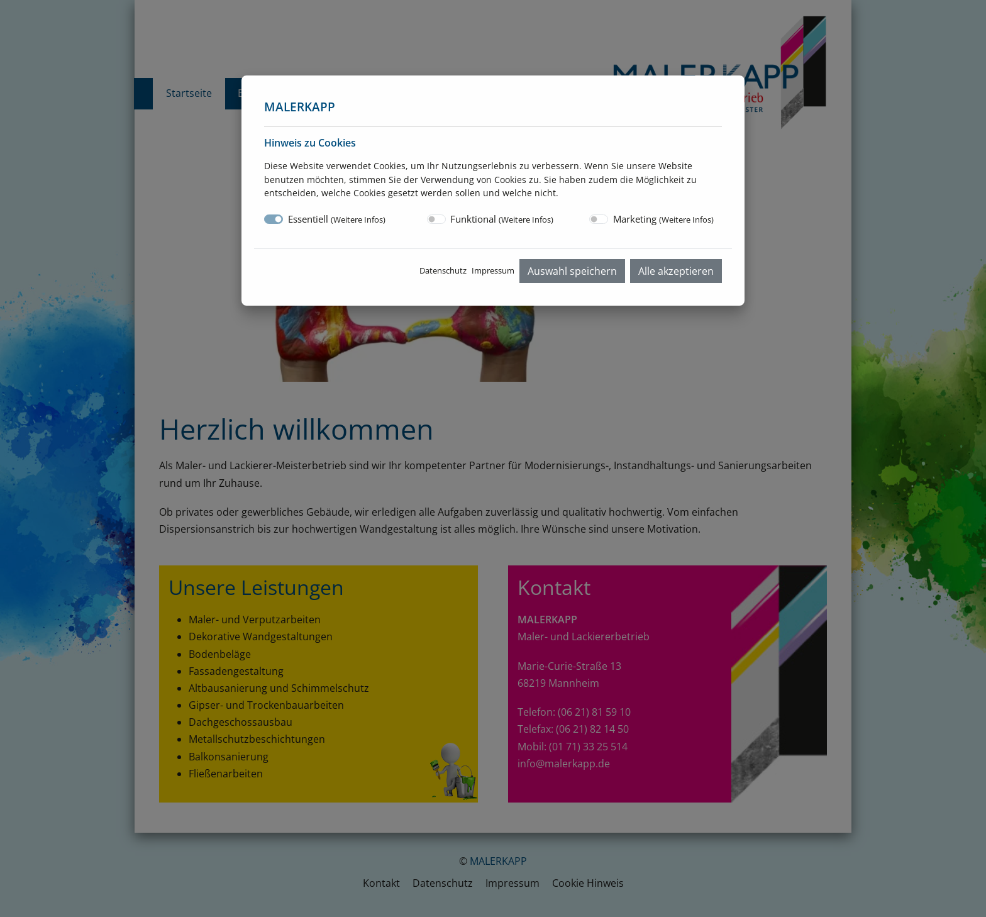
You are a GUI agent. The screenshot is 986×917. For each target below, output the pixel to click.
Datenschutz (443, 270)
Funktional (501, 219)
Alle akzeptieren (676, 271)
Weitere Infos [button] (358, 219)
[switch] (436, 219)
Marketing (663, 219)
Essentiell (336, 219)
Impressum (493, 270)
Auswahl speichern (572, 271)
